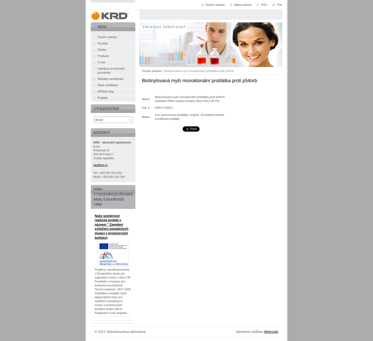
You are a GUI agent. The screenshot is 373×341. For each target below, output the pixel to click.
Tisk (279, 4)
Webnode (271, 332)
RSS (264, 4)
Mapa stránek (243, 4)
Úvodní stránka (151, 71)
